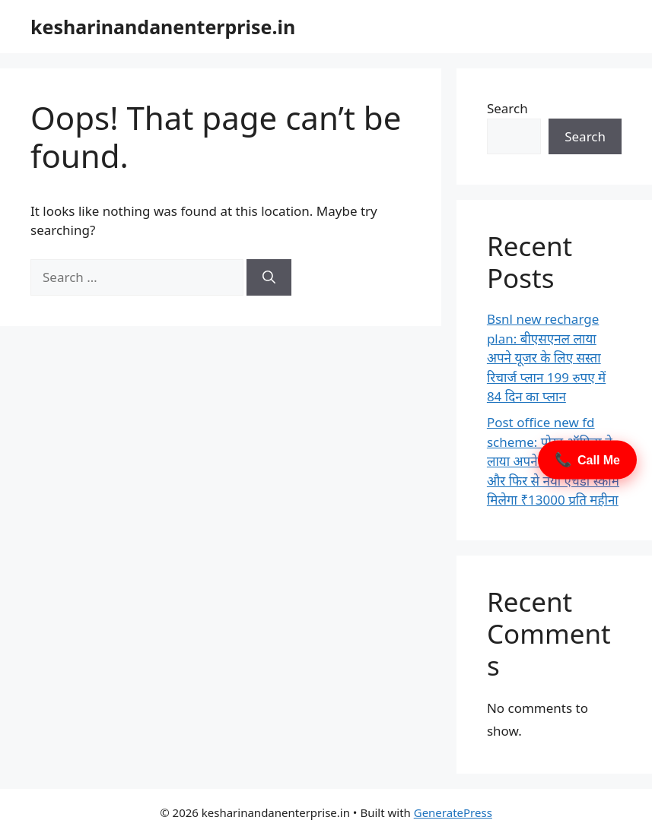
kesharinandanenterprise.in (162, 27)
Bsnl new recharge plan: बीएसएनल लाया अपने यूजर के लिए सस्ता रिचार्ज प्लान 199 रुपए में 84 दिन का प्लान (546, 357)
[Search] (268, 277)
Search (507, 108)
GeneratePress (453, 812)
